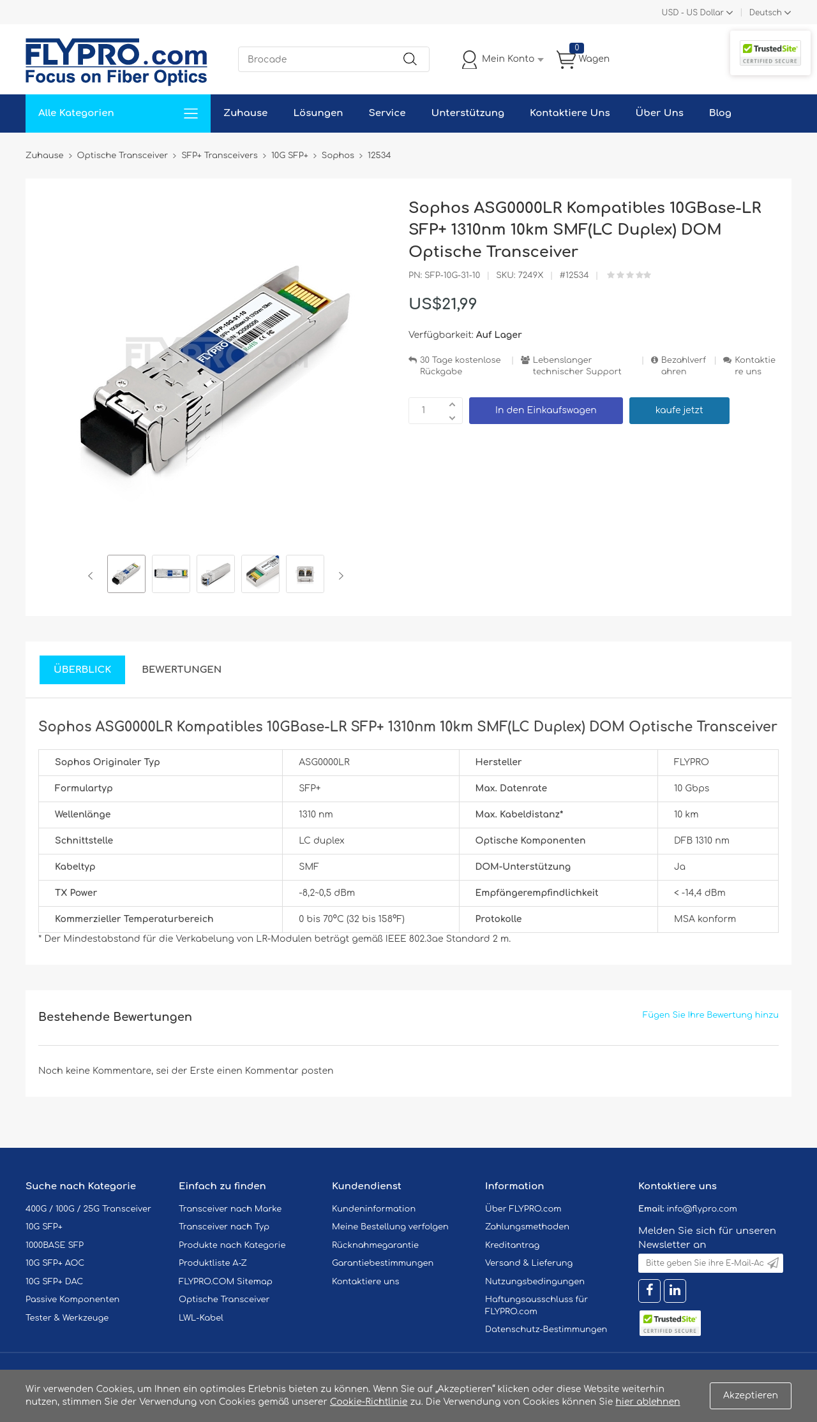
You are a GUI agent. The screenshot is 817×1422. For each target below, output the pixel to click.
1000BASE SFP (55, 1245)
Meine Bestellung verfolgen (390, 1226)
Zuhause (245, 113)
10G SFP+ (44, 1226)
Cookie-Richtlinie (369, 1402)
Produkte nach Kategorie (232, 1245)
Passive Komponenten (72, 1299)
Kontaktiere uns (755, 366)
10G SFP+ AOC (55, 1263)
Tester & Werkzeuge (67, 1318)
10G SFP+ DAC (54, 1281)
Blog (720, 113)
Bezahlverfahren (683, 366)
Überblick (82, 669)
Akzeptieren (750, 1395)
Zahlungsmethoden (527, 1226)
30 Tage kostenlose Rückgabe (460, 366)
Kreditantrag (512, 1245)
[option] (126, 576)
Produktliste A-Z (213, 1263)
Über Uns (660, 113)
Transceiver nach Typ (224, 1226)
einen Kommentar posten (275, 1071)
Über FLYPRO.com (523, 1209)
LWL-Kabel (201, 1318)
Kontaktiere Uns (570, 113)
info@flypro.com (701, 1209)
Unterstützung (467, 113)
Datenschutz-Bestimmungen (546, 1329)
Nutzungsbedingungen (535, 1281)
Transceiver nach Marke (230, 1209)
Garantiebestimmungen (382, 1263)
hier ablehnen (647, 1402)
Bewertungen (181, 669)
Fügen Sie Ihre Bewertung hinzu (711, 1015)
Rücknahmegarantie (375, 1245)
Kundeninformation (374, 1209)
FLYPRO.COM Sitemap (226, 1281)
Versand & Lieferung (529, 1263)
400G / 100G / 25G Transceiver (88, 1209)
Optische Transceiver (224, 1299)
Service (386, 113)
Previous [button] (93, 576)
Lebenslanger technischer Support (577, 366)
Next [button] (338, 576)
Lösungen (318, 113)
